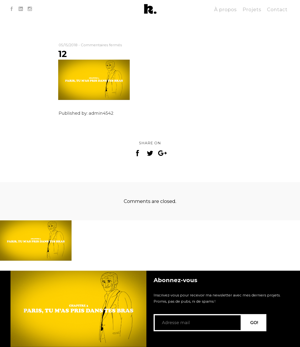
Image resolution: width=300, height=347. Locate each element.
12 (62, 54)
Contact (277, 9)
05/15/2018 (68, 45)
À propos (225, 9)
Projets (252, 9)
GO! (254, 322)
